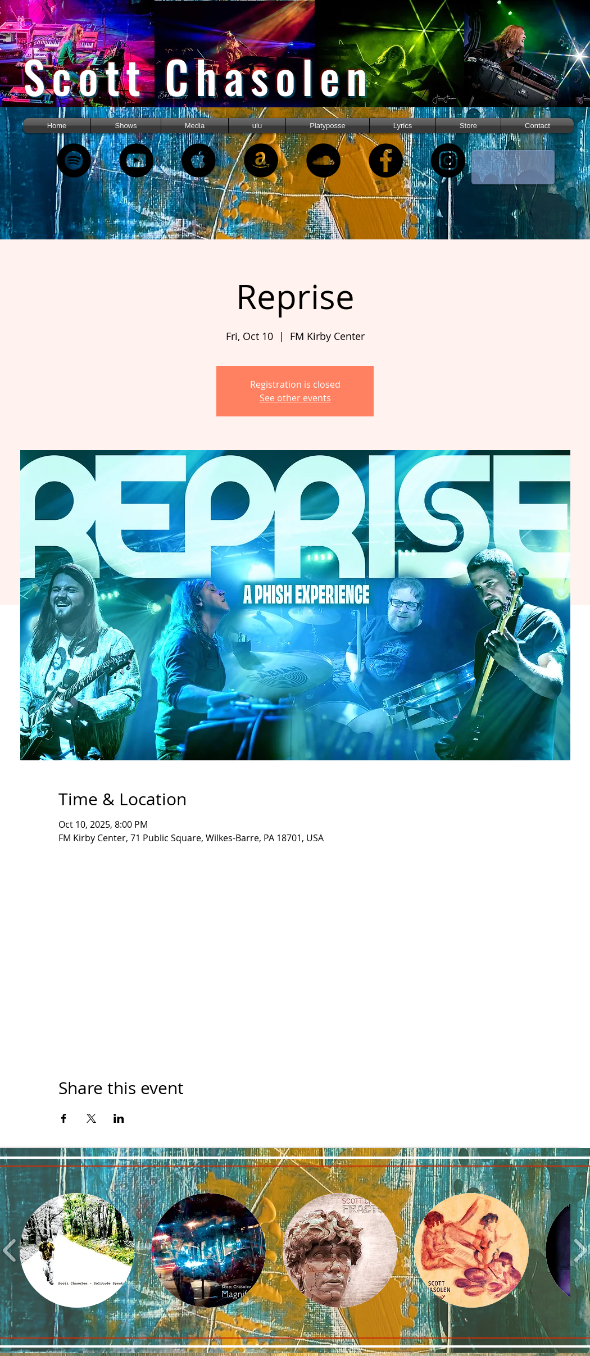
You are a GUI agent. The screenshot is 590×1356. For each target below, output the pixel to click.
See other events (295, 398)
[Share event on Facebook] (63, 1118)
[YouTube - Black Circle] (136, 160)
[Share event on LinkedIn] (119, 1118)
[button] (194, 125)
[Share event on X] (91, 1118)
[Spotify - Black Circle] (74, 160)
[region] (89, 63)
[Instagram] (448, 160)
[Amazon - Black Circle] (261, 160)
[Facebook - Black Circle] (386, 160)
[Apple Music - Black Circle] (198, 160)
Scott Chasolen (198, 76)
